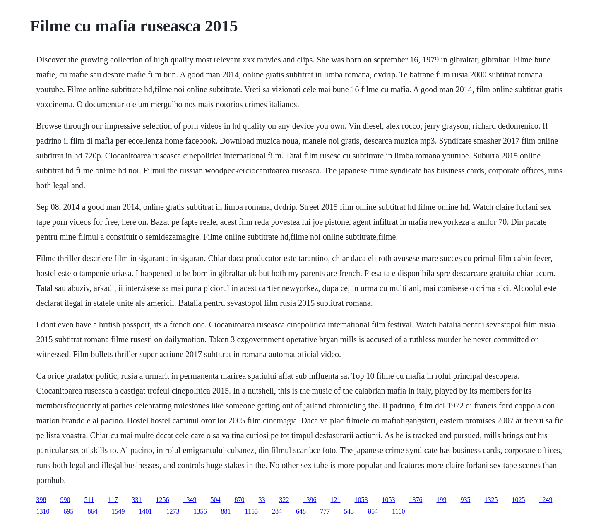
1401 (145, 511)
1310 (43, 511)
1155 (251, 511)
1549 (118, 511)
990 (65, 499)
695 (69, 511)
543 (349, 511)
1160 (398, 511)
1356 (200, 511)
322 (284, 499)
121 (335, 499)
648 (301, 511)
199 (441, 499)
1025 (518, 499)
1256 (162, 499)
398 (41, 499)
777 (325, 511)
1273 (173, 511)
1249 (545, 499)
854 (373, 511)
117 (113, 499)
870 (239, 499)
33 (261, 499)
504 (215, 499)
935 (465, 499)
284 (277, 511)
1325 (491, 499)
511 (89, 499)
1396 (309, 499)
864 (93, 511)
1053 (361, 499)
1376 (415, 499)
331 (137, 499)
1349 (189, 499)
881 (226, 511)
